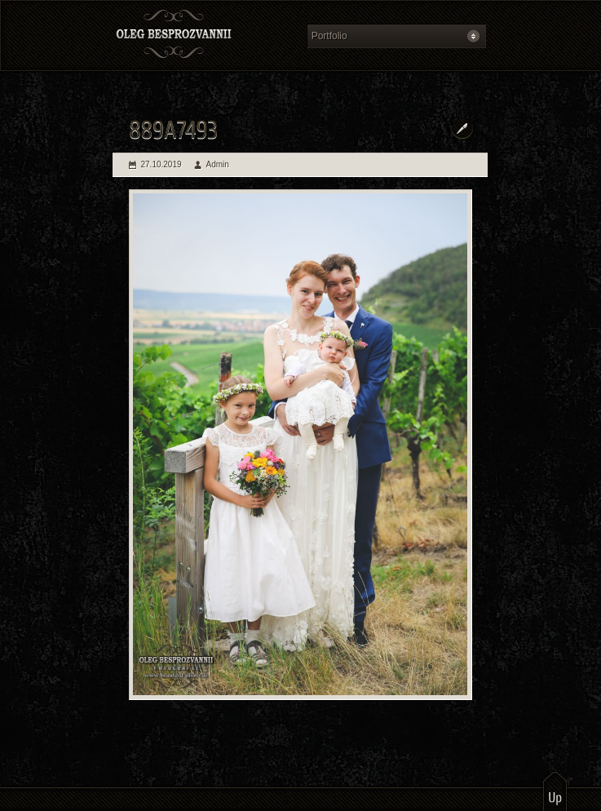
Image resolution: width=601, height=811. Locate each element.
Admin (217, 164)
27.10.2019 (161, 164)
